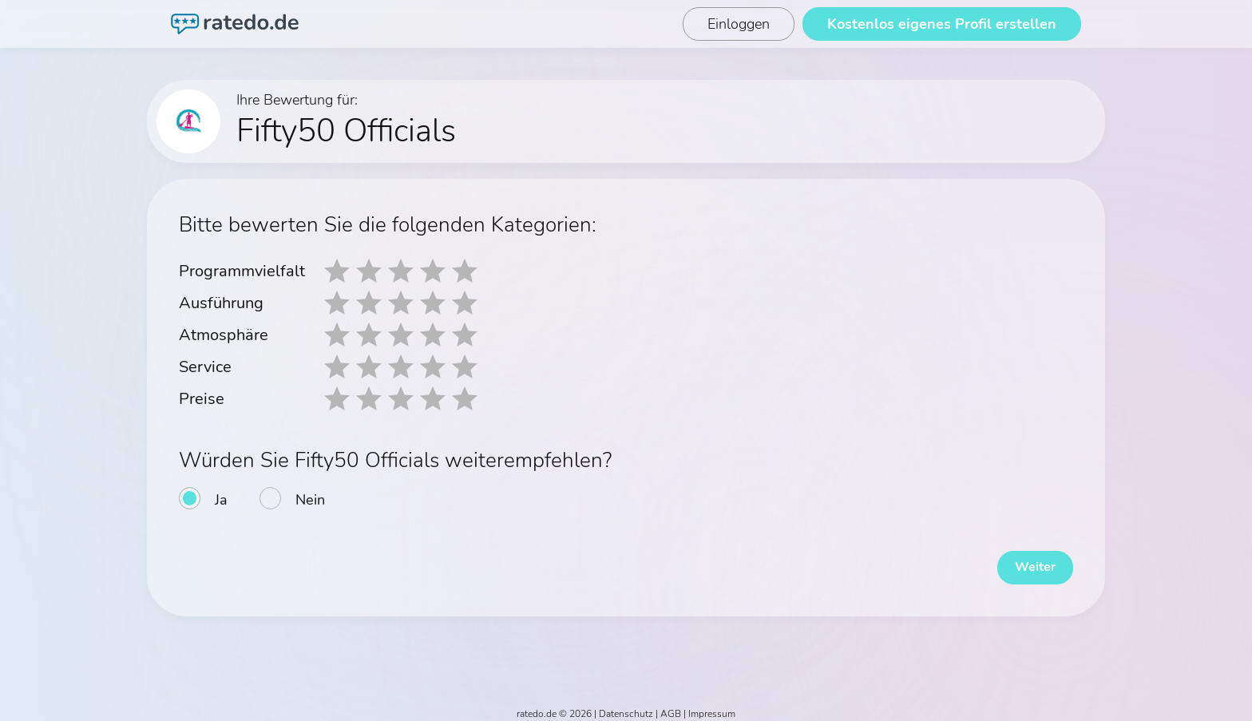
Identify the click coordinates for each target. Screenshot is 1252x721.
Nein (310, 499)
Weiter (1025, 560)
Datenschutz (626, 706)
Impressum (711, 706)
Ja (221, 499)
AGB (670, 706)
